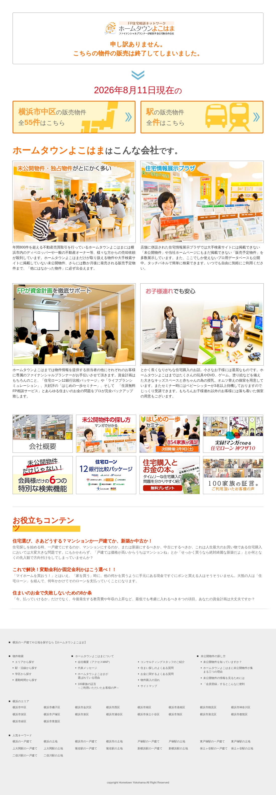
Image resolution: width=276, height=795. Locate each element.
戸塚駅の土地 (177, 741)
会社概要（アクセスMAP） (94, 661)
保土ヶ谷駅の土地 (242, 748)
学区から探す (23, 673)
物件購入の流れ (150, 679)
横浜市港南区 (177, 707)
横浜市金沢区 (83, 707)
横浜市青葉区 (52, 721)
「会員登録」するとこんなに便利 (224, 683)
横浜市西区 (113, 707)
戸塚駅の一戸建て (148, 741)
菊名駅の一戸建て (86, 748)
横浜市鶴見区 (208, 707)
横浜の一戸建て (22, 741)
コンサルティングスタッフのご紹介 (163, 661)
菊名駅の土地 (114, 748)
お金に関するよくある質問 (157, 673)
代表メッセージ (87, 667)
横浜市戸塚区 (52, 714)
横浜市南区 (144, 707)
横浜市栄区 (19, 714)
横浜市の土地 (114, 741)
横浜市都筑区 (239, 714)
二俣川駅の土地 (53, 755)
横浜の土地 (50, 741)
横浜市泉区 (82, 714)
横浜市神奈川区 (240, 707)
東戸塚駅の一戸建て (212, 741)
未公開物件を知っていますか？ (222, 661)
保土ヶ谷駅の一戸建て (214, 748)
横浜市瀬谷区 (114, 714)
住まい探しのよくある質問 (157, 667)
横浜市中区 (19, 707)
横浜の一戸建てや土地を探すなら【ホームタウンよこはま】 (50, 642)
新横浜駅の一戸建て (149, 748)
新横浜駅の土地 (178, 748)
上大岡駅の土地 (53, 748)
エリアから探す (24, 661)
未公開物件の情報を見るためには (224, 677)
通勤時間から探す (26, 679)
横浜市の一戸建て (86, 741)
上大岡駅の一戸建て (25, 748)
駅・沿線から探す (26, 667)
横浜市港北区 (208, 714)
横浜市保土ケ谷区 (148, 714)
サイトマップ (149, 685)
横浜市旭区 (175, 714)
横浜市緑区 (19, 721)
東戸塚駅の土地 (240, 741)
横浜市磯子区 (52, 707)
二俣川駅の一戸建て (25, 755)
